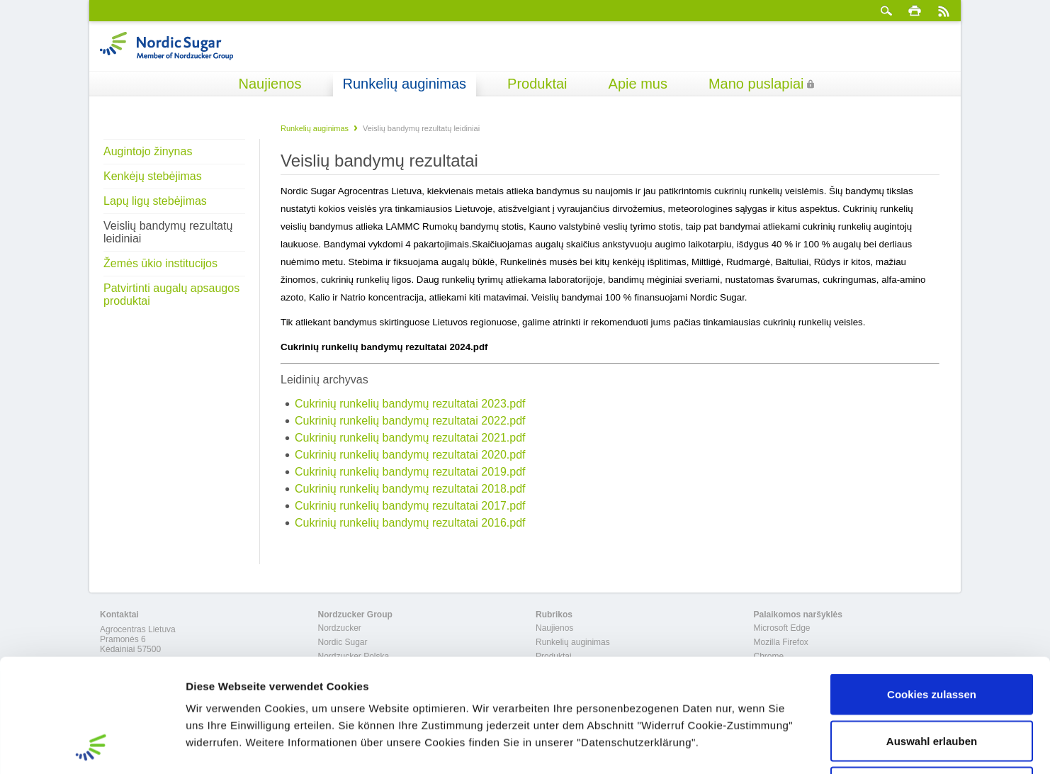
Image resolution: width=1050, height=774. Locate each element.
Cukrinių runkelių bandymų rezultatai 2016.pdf (410, 523)
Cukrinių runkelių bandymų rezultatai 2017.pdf (410, 506)
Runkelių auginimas (405, 83)
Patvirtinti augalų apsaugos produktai (171, 294)
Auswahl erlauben (931, 635)
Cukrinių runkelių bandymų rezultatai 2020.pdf (410, 455)
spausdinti (914, 10)
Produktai (537, 83)
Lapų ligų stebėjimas (155, 201)
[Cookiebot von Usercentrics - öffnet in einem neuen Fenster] (92, 746)
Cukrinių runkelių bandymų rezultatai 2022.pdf (410, 421)
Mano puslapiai (756, 83)
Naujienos (270, 83)
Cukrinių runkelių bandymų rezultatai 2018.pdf (410, 489)
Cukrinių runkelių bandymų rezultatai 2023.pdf (410, 404)
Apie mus (638, 83)
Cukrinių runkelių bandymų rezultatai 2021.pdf (410, 438)
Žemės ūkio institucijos (160, 263)
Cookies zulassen (931, 588)
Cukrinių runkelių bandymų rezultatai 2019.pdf (410, 472)
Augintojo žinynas (147, 151)
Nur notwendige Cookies (931, 681)
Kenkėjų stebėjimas (152, 176)
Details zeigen (753, 746)
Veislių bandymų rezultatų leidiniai (167, 232)
